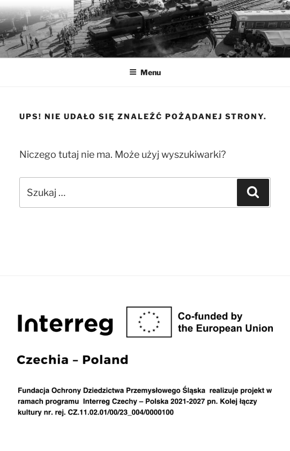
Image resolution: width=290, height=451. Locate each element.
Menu (145, 72)
